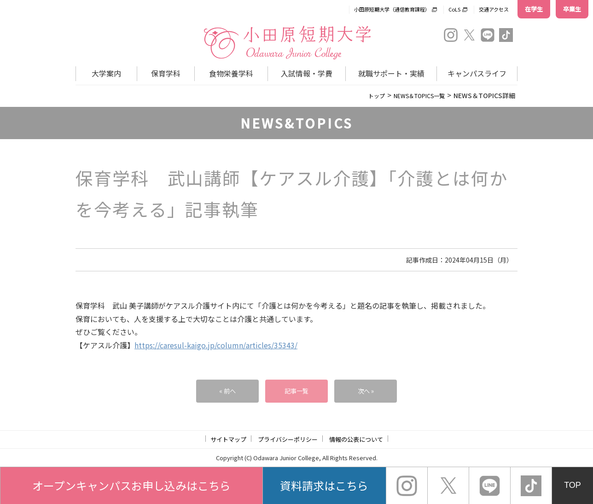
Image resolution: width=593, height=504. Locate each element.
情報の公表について (356, 439)
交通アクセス (494, 9)
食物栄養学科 (231, 73)
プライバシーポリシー (288, 439)
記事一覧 (296, 391)
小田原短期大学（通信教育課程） (392, 9)
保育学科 (165, 73)
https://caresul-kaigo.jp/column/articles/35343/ (215, 345)
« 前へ (227, 391)
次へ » (365, 391)
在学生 (534, 9)
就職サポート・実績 (391, 73)
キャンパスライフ (477, 73)
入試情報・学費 (306, 73)
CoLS (454, 9)
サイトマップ (228, 439)
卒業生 (572, 9)
